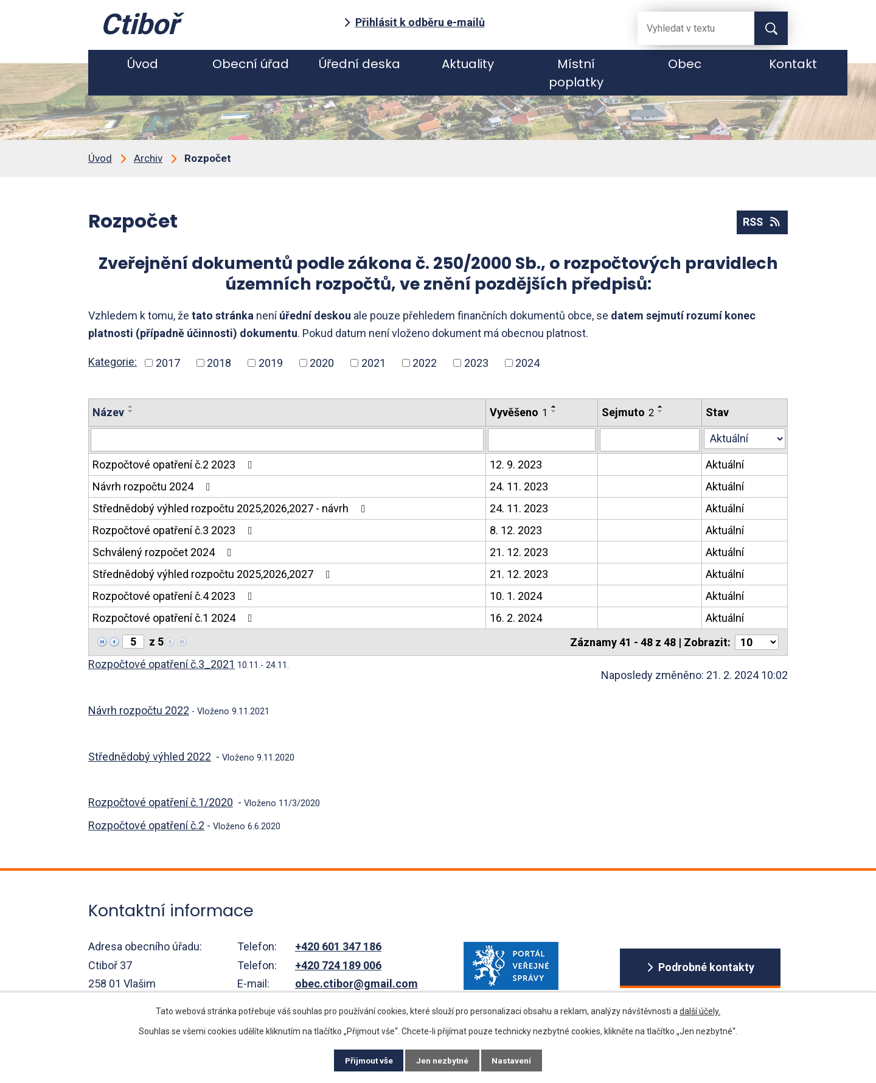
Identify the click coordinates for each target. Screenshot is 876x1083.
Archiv (148, 158)
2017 (168, 363)
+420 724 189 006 (338, 965)
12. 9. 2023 (516, 464)
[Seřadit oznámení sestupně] (130, 411)
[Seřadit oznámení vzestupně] (130, 406)
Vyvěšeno (519, 412)
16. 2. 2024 (516, 617)
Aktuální (725, 464)
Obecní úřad (250, 63)
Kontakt (793, 63)
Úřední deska (359, 63)
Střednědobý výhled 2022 (149, 756)
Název (108, 412)
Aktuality (468, 63)
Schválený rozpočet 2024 (164, 552)
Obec (684, 63)
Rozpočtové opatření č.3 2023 (174, 530)
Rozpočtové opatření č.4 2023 (174, 596)
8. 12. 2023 (516, 530)
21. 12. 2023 (519, 552)
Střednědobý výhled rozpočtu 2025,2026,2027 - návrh (231, 508)
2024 (527, 363)
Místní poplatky (576, 73)
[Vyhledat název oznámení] (287, 439)
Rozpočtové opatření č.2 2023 (174, 464)
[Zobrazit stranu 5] (133, 642)
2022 (424, 363)
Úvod (142, 63)
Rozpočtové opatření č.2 (146, 825)
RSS (761, 222)
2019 (271, 363)
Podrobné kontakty (706, 967)
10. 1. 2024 (516, 596)
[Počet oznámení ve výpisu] (757, 642)
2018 (219, 363)
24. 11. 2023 (519, 486)
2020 (322, 363)
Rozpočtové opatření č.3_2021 (161, 664)
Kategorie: (112, 361)
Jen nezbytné (443, 1060)
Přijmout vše (364, 1060)
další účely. (700, 1010)
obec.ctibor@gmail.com (356, 983)
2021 (373, 363)
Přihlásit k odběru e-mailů (420, 22)
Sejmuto (628, 412)
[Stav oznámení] (744, 438)
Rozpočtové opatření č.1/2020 (160, 802)
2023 (476, 363)
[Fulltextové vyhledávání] (686, 28)
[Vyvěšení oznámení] (542, 439)
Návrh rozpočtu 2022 (138, 710)
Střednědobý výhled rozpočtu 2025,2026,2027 (213, 574)
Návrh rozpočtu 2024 (153, 486)
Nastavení (517, 1060)
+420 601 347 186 (338, 946)
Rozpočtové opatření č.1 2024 (174, 617)
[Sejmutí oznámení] (650, 439)
